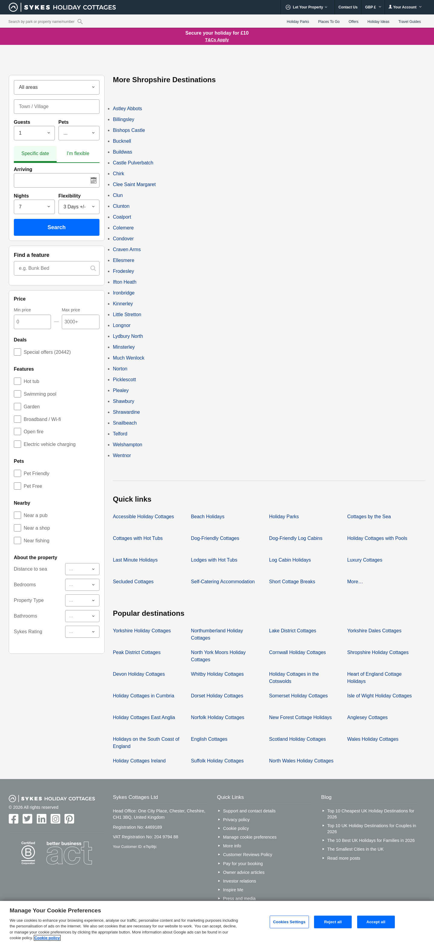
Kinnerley (123, 303)
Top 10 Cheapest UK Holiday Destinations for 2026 (370, 813)
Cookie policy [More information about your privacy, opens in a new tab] (47, 938)
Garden (31, 406)
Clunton (121, 206)
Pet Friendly (36, 473)
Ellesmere (123, 260)
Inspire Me (233, 889)
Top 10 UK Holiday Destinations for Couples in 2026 (371, 828)
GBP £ (373, 7)
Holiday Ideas (378, 22)
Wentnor (122, 455)
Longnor (122, 325)
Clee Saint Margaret (134, 184)
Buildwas (122, 151)
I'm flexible (78, 153)
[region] (217, 922)
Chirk (118, 173)
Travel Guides (409, 22)
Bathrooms (25, 615)
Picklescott (124, 379)
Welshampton (127, 444)
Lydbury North (128, 336)
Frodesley (123, 271)
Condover (123, 238)
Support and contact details (249, 810)
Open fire (33, 431)
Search (57, 227)
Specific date (35, 153)
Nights (21, 195)
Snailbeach (125, 422)
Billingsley (123, 119)
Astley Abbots (127, 108)
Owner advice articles (244, 872)
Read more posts (343, 858)
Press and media (239, 898)
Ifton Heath (124, 282)
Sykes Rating (28, 631)
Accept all (375, 922)
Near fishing (36, 540)
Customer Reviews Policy (247, 854)
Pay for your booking (243, 863)
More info (232, 845)
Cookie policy (236, 828)
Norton (120, 368)
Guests (22, 122)
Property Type (29, 600)
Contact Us (347, 7)
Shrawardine (126, 412)
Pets (63, 122)
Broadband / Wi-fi (42, 419)
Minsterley (124, 347)
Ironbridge (123, 292)
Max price (71, 309)
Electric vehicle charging (50, 444)
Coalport (122, 217)
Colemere (123, 227)
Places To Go (329, 22)
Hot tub (31, 381)
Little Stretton (127, 314)
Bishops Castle (129, 130)
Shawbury (123, 401)
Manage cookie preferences (250, 837)
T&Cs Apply (217, 39)
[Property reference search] (80, 21)
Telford (120, 433)
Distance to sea (30, 569)
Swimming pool (40, 394)
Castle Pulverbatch (133, 162)
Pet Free (33, 486)
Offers (353, 22)
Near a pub (35, 515)
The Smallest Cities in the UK (355, 849)
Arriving (23, 169)
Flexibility (69, 195)
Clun (118, 195)
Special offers (47, 352)
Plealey (120, 390)
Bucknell (122, 141)
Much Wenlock (128, 357)
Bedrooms (25, 584)
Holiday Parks (298, 22)
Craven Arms (126, 249)
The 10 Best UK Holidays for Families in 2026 (371, 840)
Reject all (332, 922)
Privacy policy (236, 819)
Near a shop (37, 528)
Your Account (405, 7)
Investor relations (239, 881)
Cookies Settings (289, 922)
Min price (22, 309)
